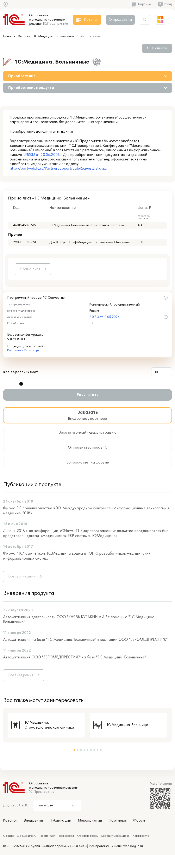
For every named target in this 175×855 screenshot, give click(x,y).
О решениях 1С (26, 836)
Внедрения (33, 820)
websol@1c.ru (133, 846)
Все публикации (22, 576)
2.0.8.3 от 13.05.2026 (104, 317)
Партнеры (118, 820)
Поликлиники (15, 350)
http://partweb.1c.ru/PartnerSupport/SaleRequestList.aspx (58, 168)
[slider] (21, 384)
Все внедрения (21, 675)
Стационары (31, 350)
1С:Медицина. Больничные (54, 36)
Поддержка (66, 836)
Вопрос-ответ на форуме (88, 462)
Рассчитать (88, 395)
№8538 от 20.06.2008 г (42, 155)
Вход (168, 4)
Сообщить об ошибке (115, 836)
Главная (9, 36)
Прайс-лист (30, 269)
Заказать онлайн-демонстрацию (88, 433)
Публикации (60, 820)
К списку (159, 48)
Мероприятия (90, 820)
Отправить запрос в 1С (87, 447)
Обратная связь (87, 836)
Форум (139, 820)
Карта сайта (141, 836)
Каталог (24, 36)
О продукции (120, 20)
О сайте (8, 836)
